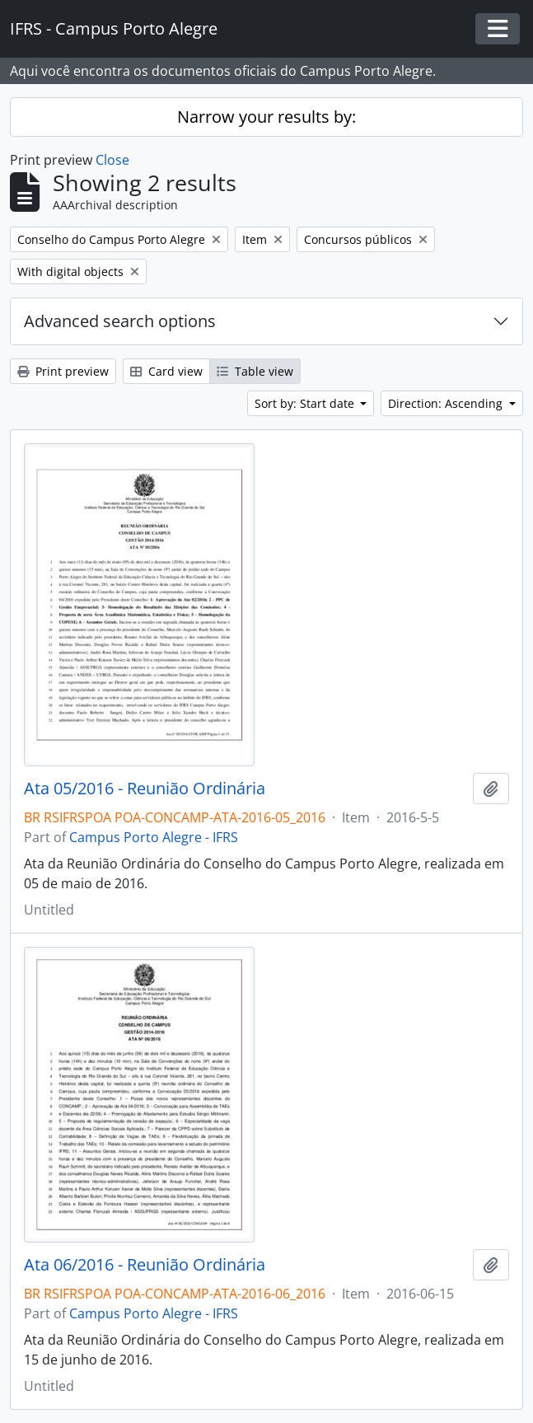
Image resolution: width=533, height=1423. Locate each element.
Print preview (63, 371)
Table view (255, 371)
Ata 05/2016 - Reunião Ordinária (144, 788)
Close (112, 160)
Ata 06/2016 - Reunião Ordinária (144, 1265)
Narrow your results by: (266, 116)
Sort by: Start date (306, 403)
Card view (166, 371)
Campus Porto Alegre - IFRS (153, 837)
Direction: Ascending (447, 403)
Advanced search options (120, 321)
